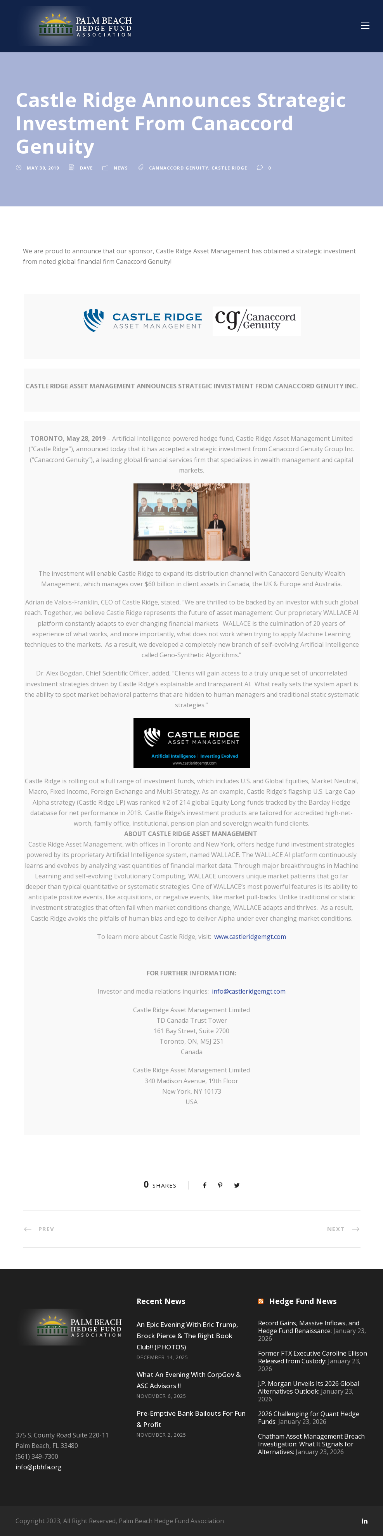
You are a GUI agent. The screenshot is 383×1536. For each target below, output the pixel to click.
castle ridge (229, 168)
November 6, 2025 (161, 1395)
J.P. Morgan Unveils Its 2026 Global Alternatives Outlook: (308, 1387)
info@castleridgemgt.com (249, 991)
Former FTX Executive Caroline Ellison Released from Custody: (312, 1357)
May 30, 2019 (43, 168)
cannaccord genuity (178, 168)
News (121, 168)
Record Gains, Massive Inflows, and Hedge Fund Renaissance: (308, 1327)
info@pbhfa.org (39, 1467)
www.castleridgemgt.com (250, 936)
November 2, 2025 (161, 1434)
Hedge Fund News (303, 1301)
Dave (86, 168)
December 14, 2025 (162, 1357)
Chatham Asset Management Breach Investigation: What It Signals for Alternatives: (311, 1444)
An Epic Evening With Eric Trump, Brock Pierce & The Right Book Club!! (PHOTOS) (187, 1335)
